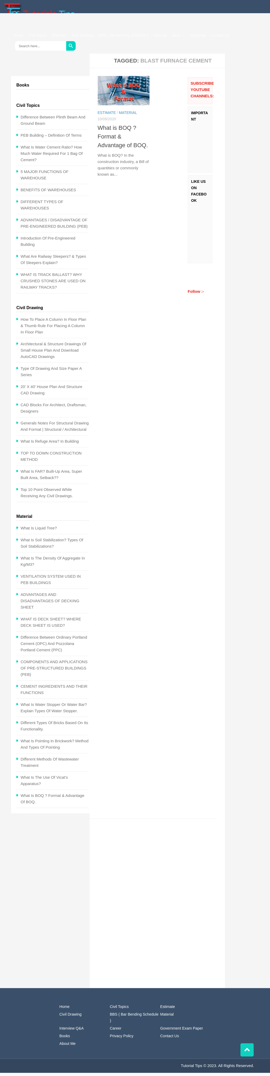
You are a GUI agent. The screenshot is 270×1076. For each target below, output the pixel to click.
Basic (176, 35)
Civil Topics (37, 35)
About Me (198, 35)
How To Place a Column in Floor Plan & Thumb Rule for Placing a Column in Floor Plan (53, 328)
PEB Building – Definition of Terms (51, 138)
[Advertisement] (161, 867)
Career (115, 1031)
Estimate (59, 35)
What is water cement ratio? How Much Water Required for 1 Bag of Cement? (52, 156)
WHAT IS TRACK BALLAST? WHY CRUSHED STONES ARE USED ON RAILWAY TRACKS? (53, 284)
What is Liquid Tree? (39, 531)
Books (64, 1039)
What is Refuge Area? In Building (50, 444)
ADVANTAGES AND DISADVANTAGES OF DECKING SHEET (50, 604)
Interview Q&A (71, 1031)
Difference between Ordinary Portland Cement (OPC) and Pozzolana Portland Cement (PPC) (54, 646)
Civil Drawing (83, 35)
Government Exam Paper (181, 1031)
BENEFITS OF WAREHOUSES (48, 193)
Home (18, 35)
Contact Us (220, 35)
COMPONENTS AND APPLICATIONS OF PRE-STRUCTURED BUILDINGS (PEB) (54, 671)
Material (160, 35)
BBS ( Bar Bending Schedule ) (123, 35)
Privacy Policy (121, 1039)
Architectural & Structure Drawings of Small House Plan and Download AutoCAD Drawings (53, 353)
